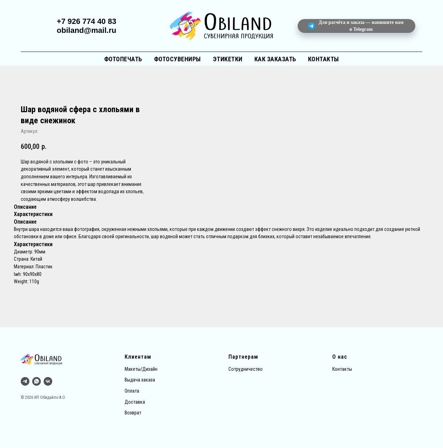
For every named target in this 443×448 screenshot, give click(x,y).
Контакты (323, 59)
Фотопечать (123, 59)
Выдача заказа (140, 380)
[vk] (48, 381)
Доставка (135, 402)
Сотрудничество (245, 369)
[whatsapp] (36, 381)
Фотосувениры (177, 59)
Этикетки (228, 59)
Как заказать (275, 59)
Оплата (132, 391)
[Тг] (25, 381)
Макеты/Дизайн (141, 369)
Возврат (133, 412)
